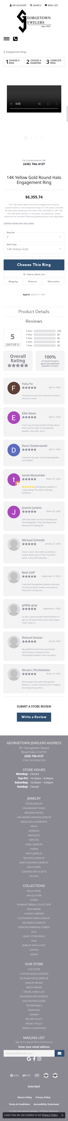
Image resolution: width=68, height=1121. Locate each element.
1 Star (29, 345)
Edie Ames (29, 413)
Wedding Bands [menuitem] (34, 812)
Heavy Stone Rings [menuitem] (34, 936)
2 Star (29, 341)
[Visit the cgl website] (55, 1075)
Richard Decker (32, 637)
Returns (32, 281)
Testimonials (34, 1005)
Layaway (34, 1014)
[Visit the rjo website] (37, 1075)
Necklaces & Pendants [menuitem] (34, 821)
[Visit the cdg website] (46, 1075)
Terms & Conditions (34, 1028)
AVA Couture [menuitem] (34, 895)
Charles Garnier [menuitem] (34, 913)
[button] (18, 5)
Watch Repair (34, 987)
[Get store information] (34, 760)
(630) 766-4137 (34, 164)
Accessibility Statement (46, 1104)
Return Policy (34, 1019)
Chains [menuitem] (34, 848)
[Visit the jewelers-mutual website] (34, 1086)
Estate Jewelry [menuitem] (33, 803)
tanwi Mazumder (33, 475)
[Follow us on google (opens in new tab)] (29, 1059)
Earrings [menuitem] (34, 830)
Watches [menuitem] (34, 839)
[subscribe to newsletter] (59, 1053)
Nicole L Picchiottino (36, 670)
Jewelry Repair (33, 982)
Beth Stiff (28, 572)
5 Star (29, 330)
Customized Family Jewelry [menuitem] (34, 918)
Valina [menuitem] (34, 954)
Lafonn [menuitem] (34, 949)
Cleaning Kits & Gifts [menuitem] (34, 871)
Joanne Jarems (32, 507)
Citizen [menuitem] (34, 900)
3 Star (29, 338)
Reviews (34, 321)
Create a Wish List (34, 991)
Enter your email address (34, 1047)
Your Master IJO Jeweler (34, 978)
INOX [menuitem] (34, 940)
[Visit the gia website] (14, 1075)
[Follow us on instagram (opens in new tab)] (39, 1059)
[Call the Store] (34, 756)
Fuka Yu (27, 384)
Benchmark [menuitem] (34, 909)
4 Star (29, 334)
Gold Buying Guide (34, 1001)
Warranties (54, 281)
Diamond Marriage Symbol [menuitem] (34, 927)
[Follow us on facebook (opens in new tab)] (34, 1059)
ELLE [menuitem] (34, 931)
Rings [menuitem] (34, 826)
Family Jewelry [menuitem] (34, 844)
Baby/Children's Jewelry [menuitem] (34, 862)
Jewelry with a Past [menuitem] (34, 945)
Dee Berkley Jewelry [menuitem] (34, 922)
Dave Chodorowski (34, 446)
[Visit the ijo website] (26, 1075)
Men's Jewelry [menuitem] (34, 853)
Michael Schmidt (33, 540)
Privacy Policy (34, 1023)
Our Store (34, 969)
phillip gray (29, 605)
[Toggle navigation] (6, 39)
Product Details (34, 312)
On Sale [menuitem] (34, 876)
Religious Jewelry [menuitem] (34, 858)
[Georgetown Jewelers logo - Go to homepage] (34, 21)
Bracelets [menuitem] (34, 835)
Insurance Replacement (34, 996)
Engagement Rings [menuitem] (34, 808)
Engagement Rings (16, 51)
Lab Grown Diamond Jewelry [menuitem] (34, 817)
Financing (34, 1010)
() (59, 330)
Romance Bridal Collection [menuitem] (34, 904)
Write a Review (34, 717)
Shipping (13, 281)
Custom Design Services (34, 973)
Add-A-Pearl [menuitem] (34, 867)
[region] (34, 115)
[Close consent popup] (62, 1115)
